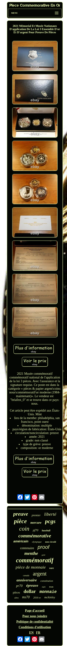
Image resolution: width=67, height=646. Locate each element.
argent (40, 574)
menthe (31, 553)
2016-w (37, 597)
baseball (46, 530)
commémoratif (35, 560)
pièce (20, 521)
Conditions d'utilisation (35, 627)
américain (20, 541)
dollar (30, 591)
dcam (51, 587)
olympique (37, 541)
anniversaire (26, 580)
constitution (46, 580)
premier (36, 515)
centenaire (27, 548)
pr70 (19, 586)
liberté (50, 514)
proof (43, 547)
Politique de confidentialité (34, 621)
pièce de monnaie (31, 567)
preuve (20, 514)
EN (31, 632)
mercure (35, 522)
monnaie (48, 592)
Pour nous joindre (34, 616)
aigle (44, 587)
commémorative (34, 535)
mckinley (49, 597)
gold (43, 555)
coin (24, 528)
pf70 (35, 530)
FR (38, 632)
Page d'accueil (34, 610)
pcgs (50, 521)
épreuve (32, 585)
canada (26, 575)
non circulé (50, 541)
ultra (16, 598)
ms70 (26, 597)
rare (51, 568)
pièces (16, 592)
